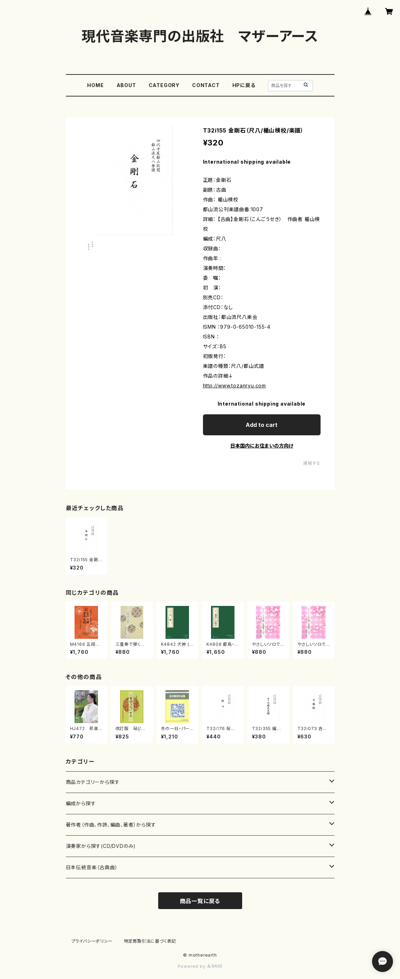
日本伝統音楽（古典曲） (92, 867)
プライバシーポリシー (92, 941)
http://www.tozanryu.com (234, 385)
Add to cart (262, 424)
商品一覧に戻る (200, 901)
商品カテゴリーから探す (93, 782)
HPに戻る (243, 85)
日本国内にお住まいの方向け (261, 446)
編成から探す (81, 803)
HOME (95, 85)
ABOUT (126, 85)
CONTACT (206, 85)
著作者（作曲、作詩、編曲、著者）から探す (111, 825)
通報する (311, 463)
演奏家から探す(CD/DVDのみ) (101, 846)
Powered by (200, 966)
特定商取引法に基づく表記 (150, 941)
